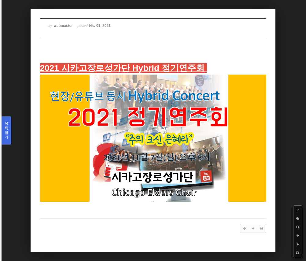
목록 (6, 130)
